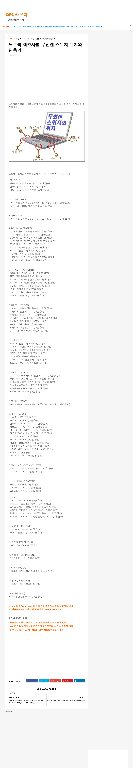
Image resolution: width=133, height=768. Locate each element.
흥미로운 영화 (96, 119)
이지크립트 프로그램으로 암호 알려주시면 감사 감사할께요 (107, 233)
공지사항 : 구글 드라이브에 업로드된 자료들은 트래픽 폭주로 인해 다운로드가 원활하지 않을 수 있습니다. (57, 26)
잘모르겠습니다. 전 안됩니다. (100, 258)
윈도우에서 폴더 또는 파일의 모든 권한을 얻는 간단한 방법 (39, 620)
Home (5, 26)
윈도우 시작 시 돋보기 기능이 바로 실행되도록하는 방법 (37, 627)
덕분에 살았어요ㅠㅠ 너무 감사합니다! (104, 223)
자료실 (94, 102)
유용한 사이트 (96, 106)
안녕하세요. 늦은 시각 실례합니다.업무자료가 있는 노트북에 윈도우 (106, 247)
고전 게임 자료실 (97, 111)
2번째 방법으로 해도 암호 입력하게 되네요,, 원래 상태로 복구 (106, 238)
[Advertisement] (44, 77)
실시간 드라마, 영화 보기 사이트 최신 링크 (106, 81)
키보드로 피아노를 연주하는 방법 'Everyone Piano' (38, 607)
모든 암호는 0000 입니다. (99, 251)
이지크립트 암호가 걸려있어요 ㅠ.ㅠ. (104, 253)
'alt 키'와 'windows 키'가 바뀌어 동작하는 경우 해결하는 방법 (43, 603)
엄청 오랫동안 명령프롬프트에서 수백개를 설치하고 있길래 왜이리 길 (107, 243)
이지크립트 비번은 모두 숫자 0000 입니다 (106, 228)
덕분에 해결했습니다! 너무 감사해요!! (104, 218)
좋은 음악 (95, 115)
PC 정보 (19, 39)
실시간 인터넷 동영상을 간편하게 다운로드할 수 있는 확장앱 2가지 (43, 623)
